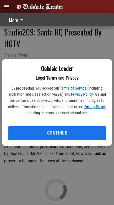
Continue (57, 133)
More (17, 20)
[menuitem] (17, 19)
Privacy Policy (82, 94)
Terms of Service (73, 88)
